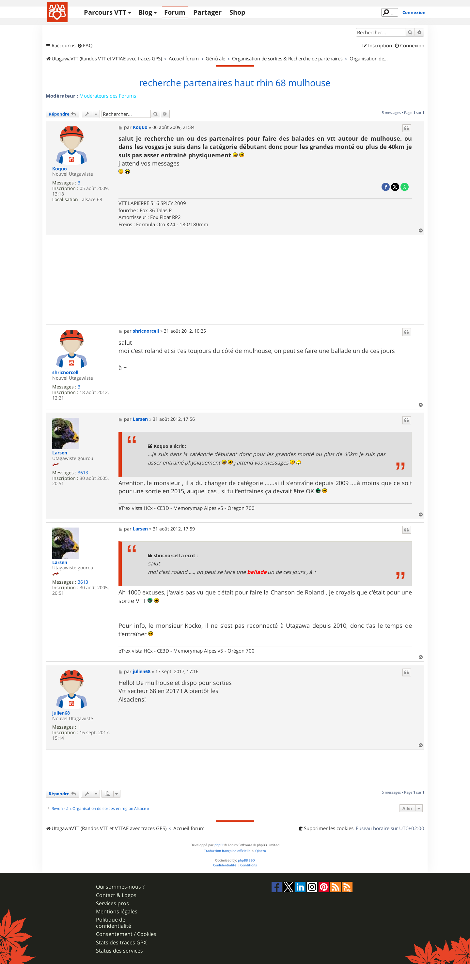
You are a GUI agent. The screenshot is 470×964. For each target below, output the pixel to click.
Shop (237, 12)
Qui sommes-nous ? (120, 887)
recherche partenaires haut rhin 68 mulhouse (235, 83)
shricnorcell (65, 372)
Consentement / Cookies (126, 934)
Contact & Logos (116, 895)
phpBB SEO (246, 860)
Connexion (414, 12)
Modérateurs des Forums (107, 95)
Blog (145, 12)
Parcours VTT (105, 12)
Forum (174, 12)
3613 (83, 473)
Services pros (112, 903)
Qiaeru (260, 851)
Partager (207, 12)
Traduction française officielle (227, 851)
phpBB (219, 845)
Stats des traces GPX (121, 943)
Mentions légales (116, 912)
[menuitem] (85, 45)
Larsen (59, 453)
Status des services (119, 951)
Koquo (59, 169)
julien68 (61, 713)
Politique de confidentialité (113, 923)
